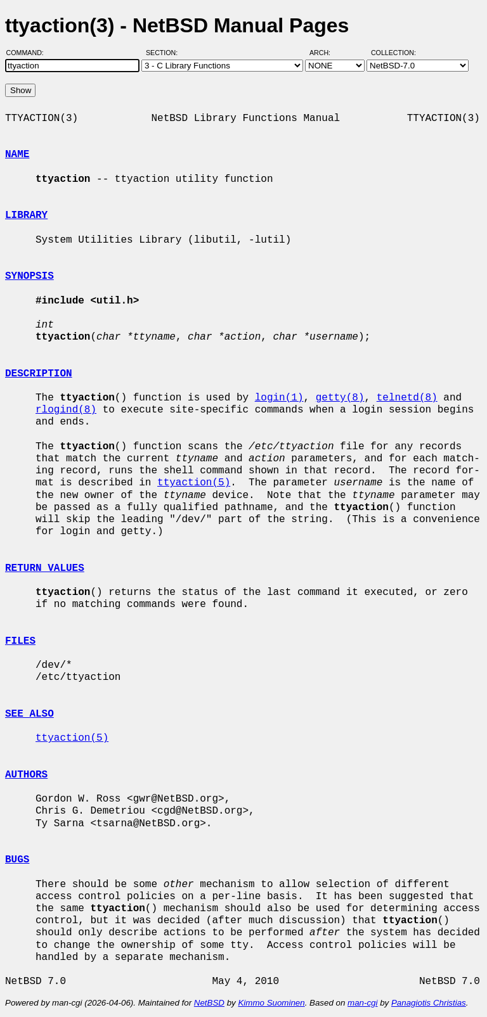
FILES (20, 641)
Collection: (393, 52)
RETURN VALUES (44, 568)
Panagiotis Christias (428, 1002)
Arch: (325, 52)
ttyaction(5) (193, 483)
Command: (28, 52)
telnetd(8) (407, 398)
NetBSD (209, 1002)
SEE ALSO (29, 714)
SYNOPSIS (29, 276)
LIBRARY (26, 215)
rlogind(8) (66, 410)
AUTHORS (26, 775)
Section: (164, 52)
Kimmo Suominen (271, 1002)
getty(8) (340, 398)
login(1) (279, 398)
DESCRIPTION (38, 374)
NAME (17, 155)
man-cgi (362, 1002)
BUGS (17, 860)
